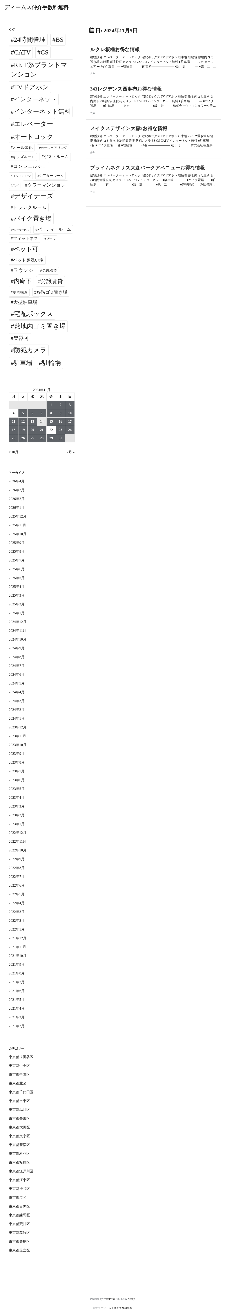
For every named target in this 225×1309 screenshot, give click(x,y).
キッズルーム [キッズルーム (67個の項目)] (24, 157)
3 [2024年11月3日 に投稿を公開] (70, 405)
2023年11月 (17, 736)
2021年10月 (17, 956)
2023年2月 (17, 815)
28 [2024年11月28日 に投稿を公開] (42, 438)
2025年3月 (17, 595)
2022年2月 (17, 920)
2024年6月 (17, 674)
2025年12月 (17, 516)
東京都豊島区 (19, 1241)
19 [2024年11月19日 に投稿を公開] (23, 430)
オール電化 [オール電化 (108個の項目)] (23, 147)
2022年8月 (17, 868)
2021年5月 (17, 999)
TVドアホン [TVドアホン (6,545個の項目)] (31, 87)
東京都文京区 (19, 1136)
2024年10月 (17, 639)
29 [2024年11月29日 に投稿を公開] (51, 438)
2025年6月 (17, 569)
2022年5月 (17, 894)
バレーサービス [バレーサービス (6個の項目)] (20, 230)
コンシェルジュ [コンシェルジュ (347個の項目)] (30, 166)
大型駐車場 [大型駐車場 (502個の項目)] (25, 302)
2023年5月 (17, 789)
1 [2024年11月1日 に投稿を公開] (51, 405)
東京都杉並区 (19, 1153)
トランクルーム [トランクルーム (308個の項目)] (30, 207)
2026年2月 (17, 499)
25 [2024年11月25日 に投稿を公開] (13, 438)
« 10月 (13, 452)
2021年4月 (17, 1008)
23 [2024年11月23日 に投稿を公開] (60, 430)
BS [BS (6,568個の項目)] (60, 39)
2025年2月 (17, 604)
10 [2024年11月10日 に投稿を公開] (70, 413)
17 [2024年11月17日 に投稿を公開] (70, 421)
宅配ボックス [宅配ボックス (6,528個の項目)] (33, 313)
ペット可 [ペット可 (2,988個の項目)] (26, 249)
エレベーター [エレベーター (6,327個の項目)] (33, 123)
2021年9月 (17, 964)
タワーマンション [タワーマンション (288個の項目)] (46, 184)
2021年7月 (17, 982)
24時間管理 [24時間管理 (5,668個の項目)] (30, 39)
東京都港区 (17, 1197)
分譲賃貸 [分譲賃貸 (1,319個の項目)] (52, 281)
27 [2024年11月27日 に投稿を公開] (32, 438)
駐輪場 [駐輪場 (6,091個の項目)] (51, 362)
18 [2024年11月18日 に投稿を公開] (13, 430)
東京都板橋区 (19, 1162)
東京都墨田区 (19, 1118)
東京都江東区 (19, 1180)
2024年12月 (17, 622)
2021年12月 (17, 938)
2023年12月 (17, 727)
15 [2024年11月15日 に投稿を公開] (51, 421)
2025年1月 (17, 613)
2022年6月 (17, 885)
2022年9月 (17, 859)
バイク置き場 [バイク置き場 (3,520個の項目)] (33, 218)
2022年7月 (17, 876)
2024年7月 (17, 666)
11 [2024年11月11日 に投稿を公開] (13, 421)
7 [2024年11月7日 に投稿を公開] (42, 413)
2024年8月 (17, 657)
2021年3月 (17, 1017)
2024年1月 (17, 718)
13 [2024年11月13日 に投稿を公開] (32, 421)
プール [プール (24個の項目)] (50, 239)
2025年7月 (17, 560)
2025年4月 (17, 586)
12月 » (70, 452)
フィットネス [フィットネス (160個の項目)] (25, 238)
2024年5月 (17, 683)
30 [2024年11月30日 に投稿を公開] (60, 438)
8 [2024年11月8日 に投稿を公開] (51, 413)
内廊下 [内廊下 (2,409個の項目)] (22, 281)
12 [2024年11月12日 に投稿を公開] (23, 421)
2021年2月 (17, 1026)
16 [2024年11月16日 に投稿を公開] (60, 421)
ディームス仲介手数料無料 (36, 7)
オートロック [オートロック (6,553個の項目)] (33, 136)
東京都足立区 (19, 1250)
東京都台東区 (19, 1101)
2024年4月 (17, 692)
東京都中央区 (19, 1066)
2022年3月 (17, 912)
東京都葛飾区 (19, 1233)
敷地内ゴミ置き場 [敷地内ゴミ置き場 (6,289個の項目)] (40, 326)
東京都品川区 (19, 1110)
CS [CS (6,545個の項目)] (45, 52)
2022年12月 (17, 833)
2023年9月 (17, 753)
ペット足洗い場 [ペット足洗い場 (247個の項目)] (28, 260)
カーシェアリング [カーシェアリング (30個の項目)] (54, 148)
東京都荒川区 (19, 1224)
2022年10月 (17, 850)
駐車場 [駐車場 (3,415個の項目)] (23, 362)
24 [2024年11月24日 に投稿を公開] (70, 430)
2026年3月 (17, 490)
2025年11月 (17, 525)
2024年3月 (17, 701)
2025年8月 (17, 551)
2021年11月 (17, 947)
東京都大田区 (19, 1127)
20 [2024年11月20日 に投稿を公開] (32, 430)
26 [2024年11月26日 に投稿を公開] (23, 438)
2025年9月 (17, 543)
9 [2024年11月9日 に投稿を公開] (60, 413)
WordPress (109, 1298)
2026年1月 (17, 507)
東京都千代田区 (21, 1092)
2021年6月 (17, 991)
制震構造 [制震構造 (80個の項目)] (20, 292)
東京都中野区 (19, 1074)
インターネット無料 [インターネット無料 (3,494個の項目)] (42, 111)
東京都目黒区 (19, 1206)
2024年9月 (17, 648)
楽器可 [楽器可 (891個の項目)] (21, 338)
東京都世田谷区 (21, 1057)
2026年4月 (17, 481)
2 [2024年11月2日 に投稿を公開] (60, 405)
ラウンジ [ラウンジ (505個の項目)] (23, 270)
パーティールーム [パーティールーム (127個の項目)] (54, 229)
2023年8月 (17, 762)
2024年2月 (17, 710)
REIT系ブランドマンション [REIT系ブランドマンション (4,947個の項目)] (39, 70)
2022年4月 (17, 903)
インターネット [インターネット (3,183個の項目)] (35, 99)
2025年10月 (17, 534)
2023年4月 (17, 797)
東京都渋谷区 (19, 1189)
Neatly (131, 1298)
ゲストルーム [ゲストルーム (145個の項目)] (56, 156)
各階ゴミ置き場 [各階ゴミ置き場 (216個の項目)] (51, 292)
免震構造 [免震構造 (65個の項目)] (49, 271)
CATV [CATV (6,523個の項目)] (22, 52)
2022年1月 (17, 929)
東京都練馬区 (19, 1215)
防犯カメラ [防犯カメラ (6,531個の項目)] (30, 349)
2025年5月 (17, 578)
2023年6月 (17, 780)
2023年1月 (17, 824)
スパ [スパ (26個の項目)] (15, 185)
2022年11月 (17, 841)
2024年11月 (17, 630)
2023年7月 (17, 771)
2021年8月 (17, 973)
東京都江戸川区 (21, 1171)
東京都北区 (17, 1083)
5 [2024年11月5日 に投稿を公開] (23, 413)
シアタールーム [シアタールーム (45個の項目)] (51, 175)
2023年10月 (17, 745)
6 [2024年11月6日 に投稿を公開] (32, 413)
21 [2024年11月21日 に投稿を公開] (42, 430)
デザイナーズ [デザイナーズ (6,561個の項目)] (33, 195)
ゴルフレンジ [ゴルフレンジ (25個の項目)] (21, 175)
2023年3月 (17, 806)
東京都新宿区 (19, 1145)
